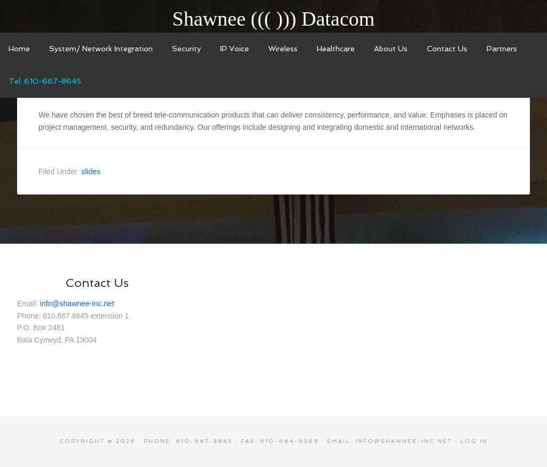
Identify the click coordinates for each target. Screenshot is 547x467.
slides (90, 171)
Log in (474, 441)
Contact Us (97, 283)
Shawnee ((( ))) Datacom (274, 18)
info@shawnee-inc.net (77, 303)
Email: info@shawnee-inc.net (389, 441)
